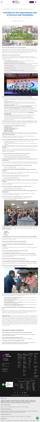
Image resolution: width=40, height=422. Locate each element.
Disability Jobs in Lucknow (5, 402)
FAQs (29, 365)
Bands (5, 406)
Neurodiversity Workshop (5, 412)
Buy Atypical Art (24, 371)
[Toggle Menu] (2, 2)
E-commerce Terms (36, 366)
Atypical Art (4, 418)
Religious (22, 420)
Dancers (22, 406)
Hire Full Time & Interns (24, 358)
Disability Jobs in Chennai (10, 401)
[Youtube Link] (25, 393)
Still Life (34, 420)
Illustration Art (22, 416)
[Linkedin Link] (23, 393)
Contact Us (5, 366)
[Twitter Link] (20, 393)
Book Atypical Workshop (25, 366)
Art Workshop (28, 416)
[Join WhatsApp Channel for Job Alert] (3, 384)
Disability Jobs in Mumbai (16, 400)
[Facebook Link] (17, 393)
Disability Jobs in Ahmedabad (30, 401)
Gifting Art (12, 416)
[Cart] (35, 2)
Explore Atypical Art (6, 414)
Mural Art (8, 416)
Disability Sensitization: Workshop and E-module (9, 411)
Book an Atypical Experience (25, 362)
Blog (8, 9)
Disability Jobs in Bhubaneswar (16, 402)
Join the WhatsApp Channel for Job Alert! (9, 385)
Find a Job (19, 359)
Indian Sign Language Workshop (32, 411)
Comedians (18, 406)
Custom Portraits (16, 420)
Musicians (26, 406)
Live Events (17, 416)
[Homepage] (15, 1)
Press (29, 367)
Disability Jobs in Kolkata (19, 401)
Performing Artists (5, 405)
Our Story (30, 355)
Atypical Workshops (6, 409)
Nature (30, 420)
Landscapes (26, 420)
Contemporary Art (9, 420)
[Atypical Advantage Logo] (6, 355)
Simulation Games (22, 411)
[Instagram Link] (15, 393)
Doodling (23, 412)
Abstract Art (3, 420)
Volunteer (5, 371)
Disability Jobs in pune (27, 402)
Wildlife (37, 420)
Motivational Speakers (11, 406)
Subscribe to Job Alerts (19, 366)
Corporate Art (3, 416)
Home (5, 9)
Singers (2, 406)
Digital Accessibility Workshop (16, 412)
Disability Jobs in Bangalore (6, 400)
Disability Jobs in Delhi (25, 400)
